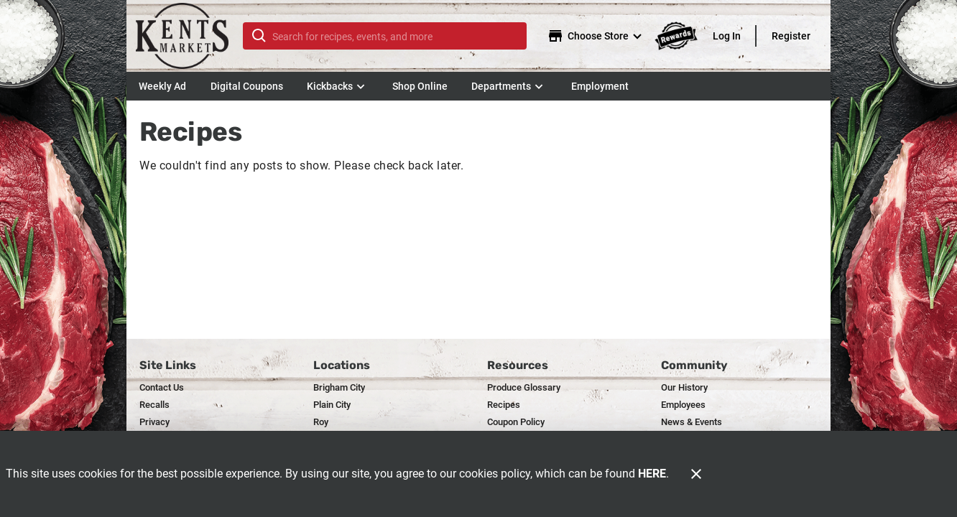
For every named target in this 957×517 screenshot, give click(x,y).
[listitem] (161, 387)
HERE (652, 473)
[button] (337, 86)
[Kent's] (189, 36)
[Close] (696, 474)
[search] (394, 36)
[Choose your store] (596, 36)
